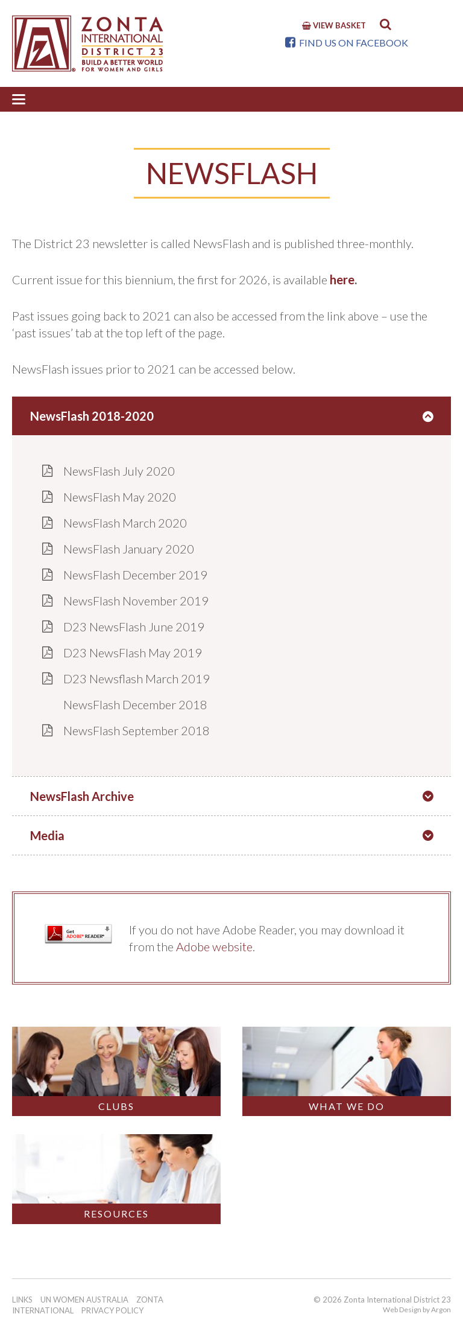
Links (22, 1299)
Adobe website (214, 946)
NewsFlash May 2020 (119, 497)
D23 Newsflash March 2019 (136, 678)
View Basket (334, 25)
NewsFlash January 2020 (128, 548)
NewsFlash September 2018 (136, 730)
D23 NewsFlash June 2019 (133, 626)
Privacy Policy (112, 1310)
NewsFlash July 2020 (119, 471)
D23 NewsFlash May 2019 (132, 652)
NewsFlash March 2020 (125, 522)
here (342, 279)
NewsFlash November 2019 (136, 600)
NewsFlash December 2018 (135, 704)
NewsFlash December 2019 (135, 574)
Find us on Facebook (346, 42)
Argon (441, 1309)
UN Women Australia (84, 1299)
